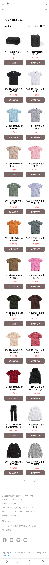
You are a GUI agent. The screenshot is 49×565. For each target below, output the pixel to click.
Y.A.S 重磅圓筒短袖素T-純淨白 (35, 90)
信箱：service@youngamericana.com (18, 507)
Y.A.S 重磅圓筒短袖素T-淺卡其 (14, 164)
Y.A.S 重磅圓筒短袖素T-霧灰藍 (35, 239)
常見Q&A (23, 526)
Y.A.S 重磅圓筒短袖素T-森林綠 (14, 314)
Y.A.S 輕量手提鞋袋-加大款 (35, 52)
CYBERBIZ (6, 555)
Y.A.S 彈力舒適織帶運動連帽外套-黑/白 (35, 388)
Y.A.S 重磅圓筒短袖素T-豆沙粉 (35, 351)
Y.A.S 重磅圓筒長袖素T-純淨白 (35, 425)
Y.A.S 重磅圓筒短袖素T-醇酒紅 (14, 388)
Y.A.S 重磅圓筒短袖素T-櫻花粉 (35, 164)
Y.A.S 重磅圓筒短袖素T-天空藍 (14, 127)
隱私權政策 (6, 530)
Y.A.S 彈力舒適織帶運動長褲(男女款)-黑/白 (14, 425)
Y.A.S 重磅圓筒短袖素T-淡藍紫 (35, 202)
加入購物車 (13, 62)
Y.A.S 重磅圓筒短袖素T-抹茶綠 (14, 202)
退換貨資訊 (32, 526)
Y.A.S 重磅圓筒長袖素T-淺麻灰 (35, 463)
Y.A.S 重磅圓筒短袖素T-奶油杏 (14, 351)
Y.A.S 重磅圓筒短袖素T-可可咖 (35, 314)
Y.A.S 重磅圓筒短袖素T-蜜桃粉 (35, 276)
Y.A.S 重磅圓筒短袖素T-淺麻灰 (35, 127)
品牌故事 (5, 526)
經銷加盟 (14, 526)
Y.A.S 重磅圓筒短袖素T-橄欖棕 (14, 276)
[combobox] (8, 26)
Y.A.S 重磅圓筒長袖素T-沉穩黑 (14, 463)
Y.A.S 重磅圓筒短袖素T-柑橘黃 (14, 239)
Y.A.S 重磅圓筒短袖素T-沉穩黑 (14, 90)
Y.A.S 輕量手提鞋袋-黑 (13, 52)
